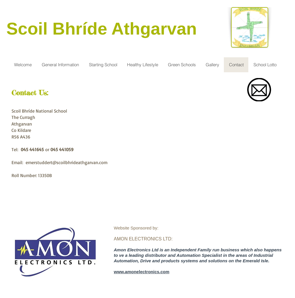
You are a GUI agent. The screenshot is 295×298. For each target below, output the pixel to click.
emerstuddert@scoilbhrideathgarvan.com (66, 162)
